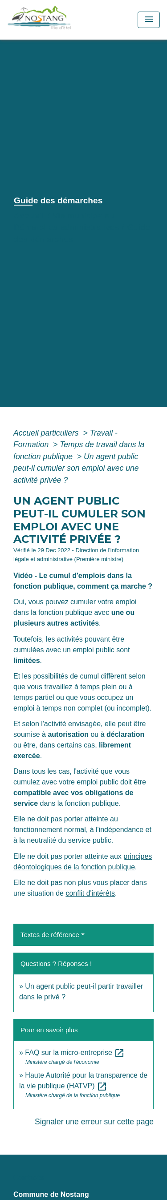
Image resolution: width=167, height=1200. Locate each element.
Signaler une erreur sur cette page (94, 1121)
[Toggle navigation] (149, 20)
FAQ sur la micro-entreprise (75, 1052)
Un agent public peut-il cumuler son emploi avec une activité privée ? (76, 468)
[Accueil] (59, 19)
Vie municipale (81, 215)
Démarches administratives (66, 227)
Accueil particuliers (47, 432)
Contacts (28, 1177)
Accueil (29, 215)
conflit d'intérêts (90, 893)
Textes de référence (49, 934)
